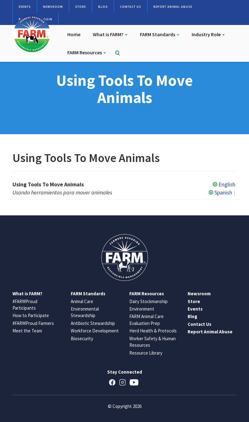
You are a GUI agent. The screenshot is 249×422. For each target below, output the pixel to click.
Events (25, 7)
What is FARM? (110, 34)
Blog (103, 7)
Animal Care (82, 301)
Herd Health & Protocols (153, 331)
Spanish (220, 192)
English (224, 184)
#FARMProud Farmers (33, 323)
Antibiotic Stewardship (93, 323)
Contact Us (130, 7)
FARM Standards (159, 34)
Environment (141, 309)
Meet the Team (27, 331)
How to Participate (30, 315)
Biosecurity (82, 338)
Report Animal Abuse (172, 7)
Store (80, 7)
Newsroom (53, 7)
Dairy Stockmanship (148, 301)
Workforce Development (95, 331)
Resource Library (145, 353)
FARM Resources (86, 52)
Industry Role (208, 34)
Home (73, 34)
